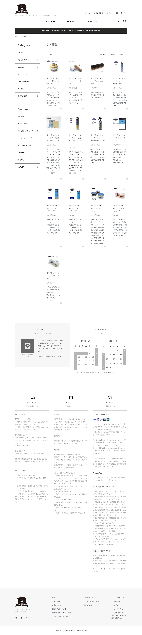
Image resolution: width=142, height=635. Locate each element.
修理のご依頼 (22, 98)
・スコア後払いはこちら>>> (103, 544)
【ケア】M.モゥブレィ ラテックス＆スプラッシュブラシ (53, 137)
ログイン (109, 13)
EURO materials (23, 83)
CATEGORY (50, 21)
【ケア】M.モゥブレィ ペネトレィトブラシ (75, 81)
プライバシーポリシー (67, 616)
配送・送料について (67, 601)
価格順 (113, 54)
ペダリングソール (24, 60)
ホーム (17, 36)
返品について (64, 605)
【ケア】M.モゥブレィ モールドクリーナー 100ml (119, 81)
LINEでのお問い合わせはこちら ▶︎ (50, 356)
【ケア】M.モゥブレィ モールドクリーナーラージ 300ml (98, 137)
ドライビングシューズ (26, 134)
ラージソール (22, 76)
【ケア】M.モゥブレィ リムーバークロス (119, 137)
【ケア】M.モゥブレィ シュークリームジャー (97, 208)
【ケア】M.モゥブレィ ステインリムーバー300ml (75, 208)
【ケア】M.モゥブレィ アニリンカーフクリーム (119, 208)
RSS (90, 605)
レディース (21, 157)
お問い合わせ (117, 613)
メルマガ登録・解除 (95, 601)
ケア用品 (25, 36)
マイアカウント (84, 13)
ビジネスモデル (23, 127)
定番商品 (21, 53)
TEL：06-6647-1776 (120, 615)
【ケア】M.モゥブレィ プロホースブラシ (97, 81)
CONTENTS (90, 21)
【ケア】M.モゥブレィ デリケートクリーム (52, 275)
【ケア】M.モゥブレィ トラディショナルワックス (52, 81)
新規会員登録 (98, 13)
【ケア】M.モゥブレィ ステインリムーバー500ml (52, 208)
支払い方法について (67, 609)
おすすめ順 (103, 54)
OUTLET (21, 173)
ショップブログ (93, 597)
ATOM (95, 605)
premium (20, 68)
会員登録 (116, 601)
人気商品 (21, 119)
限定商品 (21, 165)
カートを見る (117, 609)
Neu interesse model (25, 150)
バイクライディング (25, 142)
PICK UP (70, 21)
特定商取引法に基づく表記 (69, 613)
